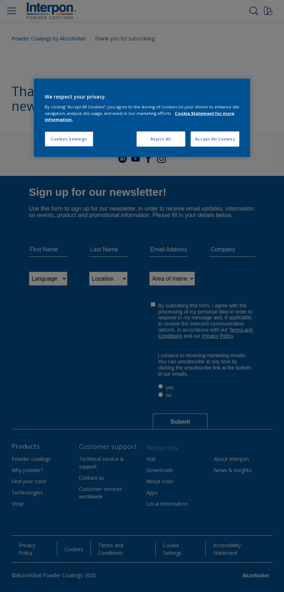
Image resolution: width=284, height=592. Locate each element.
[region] (142, 118)
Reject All (161, 138)
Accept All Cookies (215, 138)
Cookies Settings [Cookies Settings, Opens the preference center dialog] (69, 138)
